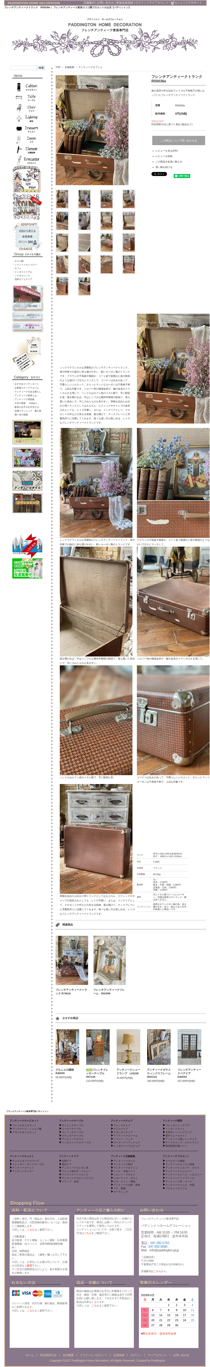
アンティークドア (69, 1156)
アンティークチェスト (22, 1156)
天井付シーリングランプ (178, 1132)
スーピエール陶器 (175, 1160)
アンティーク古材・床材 (126, 1185)
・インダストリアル (22, 272)
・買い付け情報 (20, 414)
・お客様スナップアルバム (25, 388)
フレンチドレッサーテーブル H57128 (97, 1073)
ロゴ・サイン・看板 (124, 1181)
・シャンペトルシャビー (24, 264)
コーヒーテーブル (71, 1128)
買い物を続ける (163, 167)
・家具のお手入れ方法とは (25, 407)
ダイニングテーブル (73, 1125)
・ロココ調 (17, 261)
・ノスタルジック (21, 275)
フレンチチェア (121, 1125)
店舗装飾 (69, 67)
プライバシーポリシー (93, 1355)
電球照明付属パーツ (176, 1146)
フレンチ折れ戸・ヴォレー (76, 1171)
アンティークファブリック (179, 1178)
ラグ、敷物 (119, 1188)
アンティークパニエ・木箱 (179, 1185)
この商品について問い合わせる (178, 140)
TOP (58, 67)
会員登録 (118, 1355)
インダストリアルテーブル (76, 1142)
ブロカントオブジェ (176, 1188)
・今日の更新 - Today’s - (25, 403)
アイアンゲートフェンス (75, 1174)
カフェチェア (120, 1128)
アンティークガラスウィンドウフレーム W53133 (160, 1073)
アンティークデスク (73, 1139)
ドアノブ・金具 (70, 1181)
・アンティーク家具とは (24, 395)
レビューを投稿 (163, 156)
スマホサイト (193, 2)
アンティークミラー (23, 1171)
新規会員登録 (124, 2)
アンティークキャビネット (24, 1120)
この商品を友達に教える (168, 161)
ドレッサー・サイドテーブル (28, 1164)
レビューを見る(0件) (166, 150)
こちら (31, 1229)
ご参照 (28, 1265)
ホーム (30, 1355)
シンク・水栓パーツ (124, 1171)
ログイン (141, 2)
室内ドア (66, 1164)
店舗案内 (89, 2)
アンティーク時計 (123, 1164)
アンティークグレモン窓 (75, 1167)
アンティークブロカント (176, 1156)
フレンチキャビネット (24, 1125)
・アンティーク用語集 (23, 399)
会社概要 (68, 1355)
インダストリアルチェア (126, 1146)
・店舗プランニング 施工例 (26, 411)
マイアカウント (159, 2)
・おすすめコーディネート (25, 384)
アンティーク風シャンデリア (181, 1139)
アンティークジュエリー (178, 1171)
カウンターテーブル (73, 1135)
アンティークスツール (125, 1135)
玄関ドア (66, 1160)
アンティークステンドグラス (77, 1178)
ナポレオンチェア (123, 1132)
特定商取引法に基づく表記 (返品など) (171, 124)
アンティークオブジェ (90, 67)
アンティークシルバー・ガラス (182, 1167)
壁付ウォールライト (176, 1135)
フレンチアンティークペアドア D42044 (189, 1073)
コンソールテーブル (73, 1132)
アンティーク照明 (172, 1120)
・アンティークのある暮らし (26, 391)
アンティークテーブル (71, 1120)
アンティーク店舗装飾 (123, 1156)
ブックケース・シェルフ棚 (26, 1128)
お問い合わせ (105, 2)
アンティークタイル (124, 1160)
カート (177, 2)
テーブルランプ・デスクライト (182, 1142)
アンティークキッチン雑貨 (179, 1164)
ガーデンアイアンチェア (126, 1142)
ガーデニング (120, 1191)
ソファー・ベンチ (123, 1139)
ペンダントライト (175, 1128)
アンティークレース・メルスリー (183, 1174)
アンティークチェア (122, 1120)
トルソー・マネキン (124, 1174)
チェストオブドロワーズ (25, 1160)
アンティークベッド (23, 1167)
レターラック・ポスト (125, 1178)
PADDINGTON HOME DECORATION (34, 3)
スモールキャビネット (24, 1132)
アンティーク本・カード (178, 1181)
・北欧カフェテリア (22, 279)
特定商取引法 (48, 1355)
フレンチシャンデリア (177, 1125)
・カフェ (16, 268)
